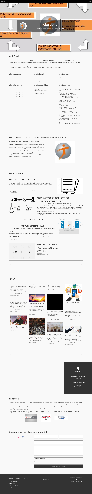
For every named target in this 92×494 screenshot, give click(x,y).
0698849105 (78, 378)
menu (3, 1)
